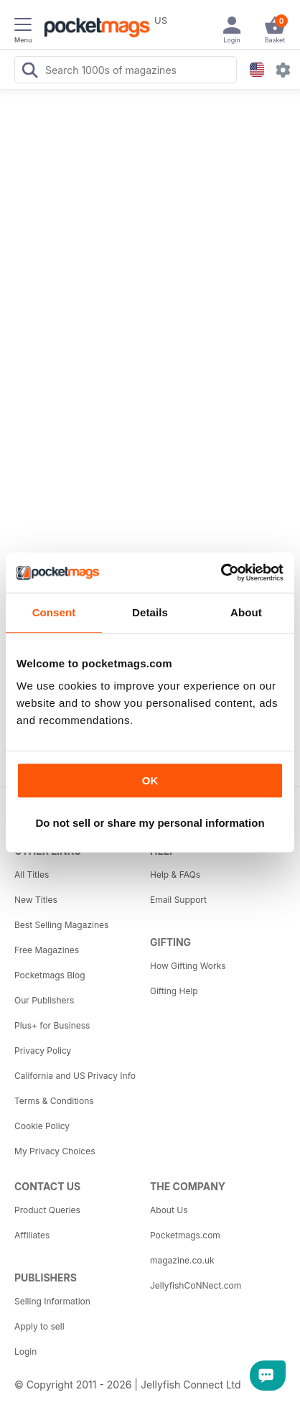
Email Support (178, 899)
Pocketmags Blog (49, 975)
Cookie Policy (42, 1126)
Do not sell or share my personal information (149, 823)
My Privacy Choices (54, 1151)
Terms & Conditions (54, 1100)
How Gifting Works (188, 965)
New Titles (35, 899)
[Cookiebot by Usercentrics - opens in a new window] (220, 572)
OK (150, 780)
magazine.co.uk (182, 1260)
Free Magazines (46, 950)
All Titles (31, 874)
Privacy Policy (42, 1050)
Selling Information (52, 1301)
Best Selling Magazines (61, 924)
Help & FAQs (175, 874)
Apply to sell (39, 1326)
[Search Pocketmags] (29, 71)
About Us (168, 1210)
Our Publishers (44, 1000)
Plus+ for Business (52, 1025)
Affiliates (32, 1235)
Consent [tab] (54, 612)
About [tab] (246, 612)
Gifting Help (174, 991)
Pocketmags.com (185, 1235)
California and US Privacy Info (75, 1075)
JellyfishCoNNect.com (195, 1285)
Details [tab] (150, 612)
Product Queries (47, 1210)
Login (25, 1351)
